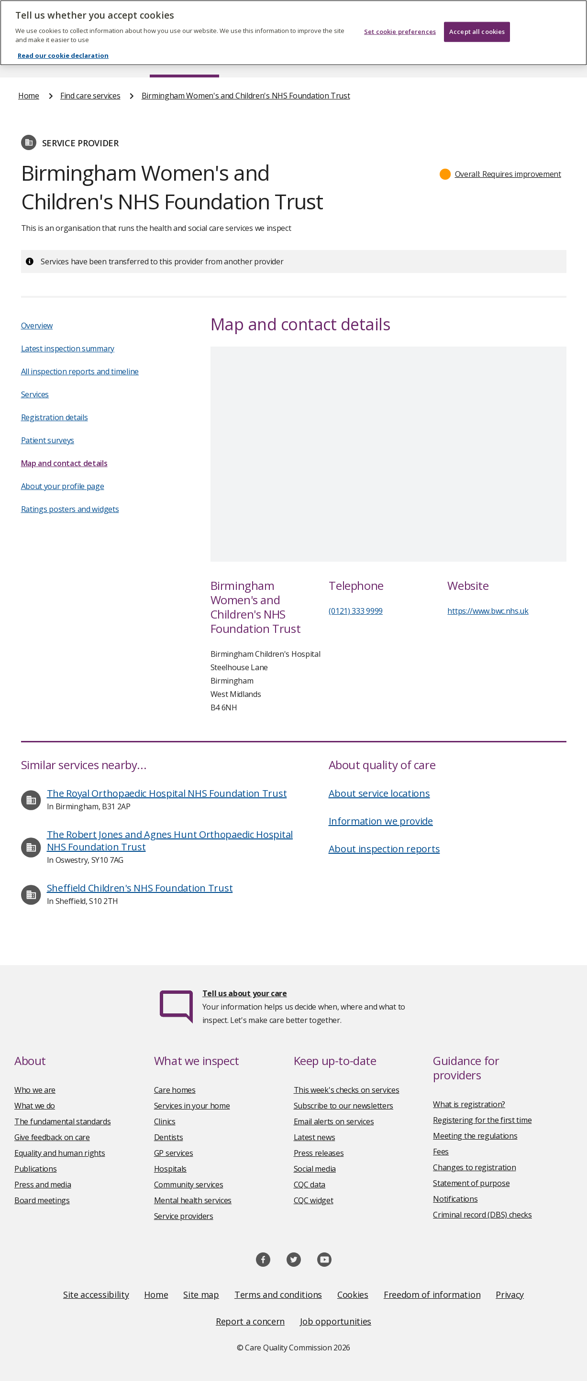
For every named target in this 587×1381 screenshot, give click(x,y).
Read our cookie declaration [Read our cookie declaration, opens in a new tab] (63, 55)
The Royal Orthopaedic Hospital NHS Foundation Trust (167, 793)
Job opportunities (335, 1321)
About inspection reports (384, 848)
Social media (315, 1169)
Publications (35, 1169)
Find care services (90, 95)
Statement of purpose (471, 1183)
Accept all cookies (477, 31)
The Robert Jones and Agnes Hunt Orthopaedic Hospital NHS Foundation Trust (170, 840)
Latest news (314, 1137)
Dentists (168, 1137)
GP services (173, 1153)
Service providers (183, 1216)
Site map (201, 1294)
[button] (500, 174)
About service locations (379, 793)
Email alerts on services (334, 1121)
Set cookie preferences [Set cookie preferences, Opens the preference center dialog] (400, 31)
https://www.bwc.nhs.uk (487, 611)
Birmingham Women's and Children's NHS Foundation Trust (246, 95)
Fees (441, 1151)
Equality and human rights (59, 1153)
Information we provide (381, 821)
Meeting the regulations (475, 1136)
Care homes (175, 1090)
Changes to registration (474, 1167)
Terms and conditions (278, 1294)
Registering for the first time (482, 1120)
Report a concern (250, 1321)
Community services (188, 1184)
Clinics (165, 1121)
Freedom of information (432, 1294)
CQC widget (313, 1200)
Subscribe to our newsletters (344, 1105)
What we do (34, 1105)
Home (28, 95)
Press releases (319, 1153)
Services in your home (192, 1105)
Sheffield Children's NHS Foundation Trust (140, 887)
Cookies (352, 1294)
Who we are (34, 1090)
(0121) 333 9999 (356, 611)
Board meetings (42, 1200)
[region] (293, 32)
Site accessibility (96, 1294)
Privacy (510, 1294)
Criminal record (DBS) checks (482, 1214)
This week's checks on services (346, 1090)
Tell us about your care (244, 993)
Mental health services (193, 1200)
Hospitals (170, 1169)
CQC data (310, 1184)
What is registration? (469, 1104)
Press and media (42, 1184)
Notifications (455, 1199)
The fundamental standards (62, 1121)
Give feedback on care (52, 1137)
